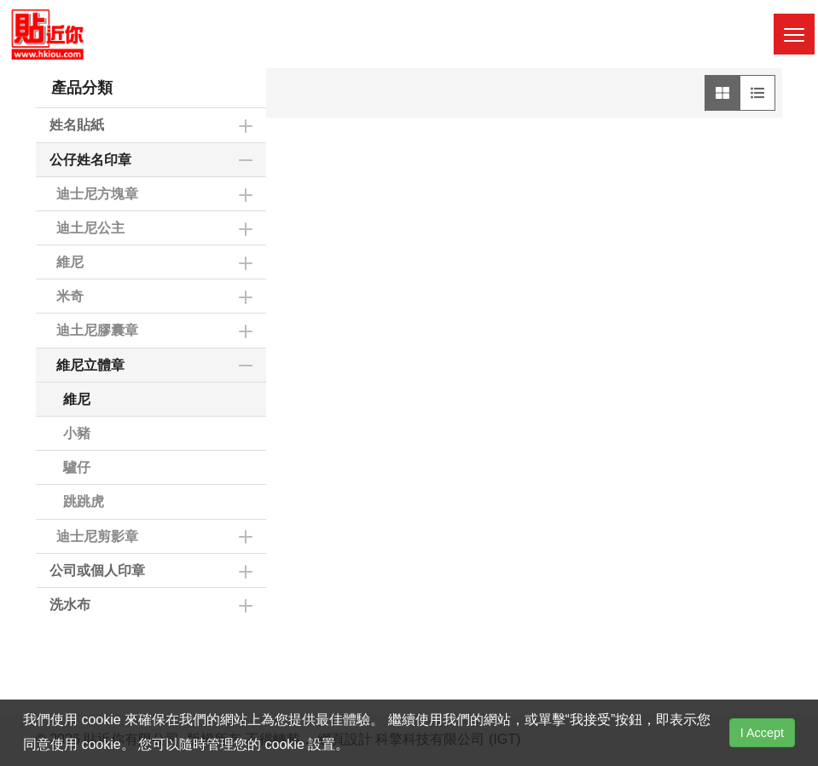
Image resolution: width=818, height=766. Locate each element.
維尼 (70, 262)
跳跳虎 (83, 501)
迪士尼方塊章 (97, 194)
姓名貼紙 (76, 125)
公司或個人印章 (97, 570)
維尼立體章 (90, 365)
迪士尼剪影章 (97, 536)
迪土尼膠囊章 (97, 330)
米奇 (70, 296)
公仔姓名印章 (90, 160)
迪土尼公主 (90, 228)
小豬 (76, 433)
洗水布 (69, 604)
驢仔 (76, 467)
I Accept (762, 733)
